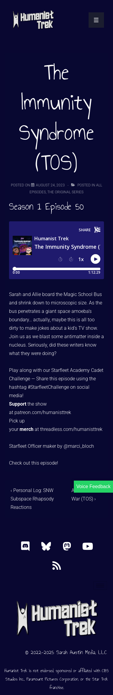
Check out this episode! (33, 463)
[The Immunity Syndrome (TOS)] (50, 185)
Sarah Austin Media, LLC (81, 652)
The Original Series (65, 192)
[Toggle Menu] (96, 20)
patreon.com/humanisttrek (42, 412)
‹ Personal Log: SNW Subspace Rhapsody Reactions (32, 499)
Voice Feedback (93, 486)
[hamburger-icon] (100, 585)
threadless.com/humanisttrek (71, 429)
